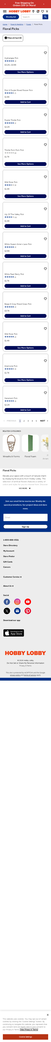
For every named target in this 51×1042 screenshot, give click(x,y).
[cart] (47, 11)
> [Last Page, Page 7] (47, 782)
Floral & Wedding (16, 24)
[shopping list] (42, 11)
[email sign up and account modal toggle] (38, 11)
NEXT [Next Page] (42, 782)
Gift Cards (8, 923)
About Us (7, 947)
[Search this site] (45, 16)
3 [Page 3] (28, 782)
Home (5, 24)
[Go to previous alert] (5, 4)
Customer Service (11, 938)
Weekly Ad (11, 17)
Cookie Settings (25, 1037)
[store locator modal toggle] (33, 11)
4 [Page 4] (32, 782)
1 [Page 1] (20, 782)
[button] (25, 939)
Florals (28, 24)
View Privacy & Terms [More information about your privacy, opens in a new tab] (29, 1030)
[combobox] (32, 16)
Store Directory (10, 907)
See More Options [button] (26, 102)
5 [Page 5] (36, 782)
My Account (8, 912)
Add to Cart (25, 162)
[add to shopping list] (45, 53)
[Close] (48, 1015)
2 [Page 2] (24, 782)
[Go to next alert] (44, 4)
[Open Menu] (5, 11)
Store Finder (9, 918)
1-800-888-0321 (11, 901)
